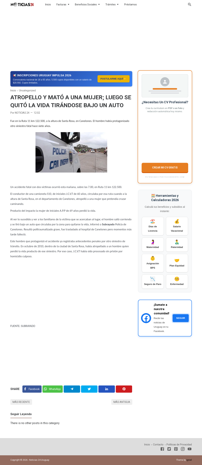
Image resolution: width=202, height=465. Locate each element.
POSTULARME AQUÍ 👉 (113, 78)
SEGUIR (180, 318)
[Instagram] (182, 449)
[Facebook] (32, 389)
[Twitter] (52, 389)
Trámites (110, 4)
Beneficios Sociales (86, 4)
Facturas (61, 4)
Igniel (189, 460)
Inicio (48, 4)
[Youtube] (189, 449)
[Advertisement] (101, 38)
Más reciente (21, 402)
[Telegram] (72, 389)
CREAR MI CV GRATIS (164, 167)
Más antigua (121, 402)
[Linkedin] (106, 389)
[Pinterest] (124, 389)
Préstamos (130, 4)
